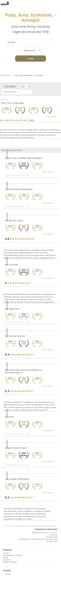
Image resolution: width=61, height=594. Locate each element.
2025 (22, 86)
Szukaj (30, 58)
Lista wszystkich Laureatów (12, 555)
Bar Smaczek (11, 264)
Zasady (5, 558)
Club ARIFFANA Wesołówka (19, 189)
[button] (29, 116)
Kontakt (7, 574)
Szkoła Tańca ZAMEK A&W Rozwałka (23, 158)
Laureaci (6, 553)
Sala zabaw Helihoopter (17, 478)
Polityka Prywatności (10, 562)
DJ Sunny (9, 416)
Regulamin (6, 560)
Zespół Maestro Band (16, 447)
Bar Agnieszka (12, 308)
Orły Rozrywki (5, 75)
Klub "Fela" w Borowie (12, 102)
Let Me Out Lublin (14, 220)
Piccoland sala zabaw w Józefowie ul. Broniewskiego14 (23, 371)
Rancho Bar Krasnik (15, 335)
